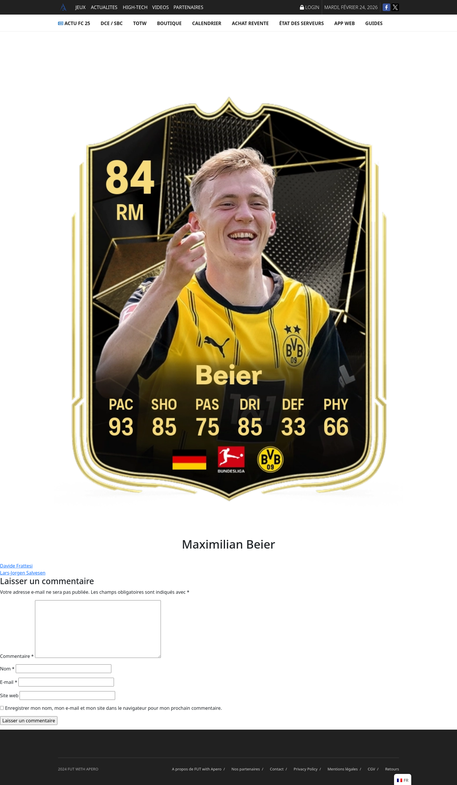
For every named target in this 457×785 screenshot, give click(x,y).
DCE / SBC (112, 23)
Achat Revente (250, 23)
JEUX (80, 7)
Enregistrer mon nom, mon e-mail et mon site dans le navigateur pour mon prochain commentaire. (113, 708)
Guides (373, 23)
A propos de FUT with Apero (199, 769)
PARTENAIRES (188, 7)
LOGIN (309, 7)
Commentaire (17, 656)
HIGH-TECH (135, 7)
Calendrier (206, 23)
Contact (279, 769)
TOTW (140, 23)
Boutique (169, 23)
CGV (374, 769)
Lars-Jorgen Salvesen (22, 573)
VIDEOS (160, 7)
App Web (344, 23)
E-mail (8, 682)
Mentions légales (345, 769)
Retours (392, 769)
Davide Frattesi (16, 566)
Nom (7, 668)
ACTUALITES (104, 7)
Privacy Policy (308, 769)
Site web (9, 695)
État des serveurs (301, 23)
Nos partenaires (248, 769)
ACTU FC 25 (74, 23)
